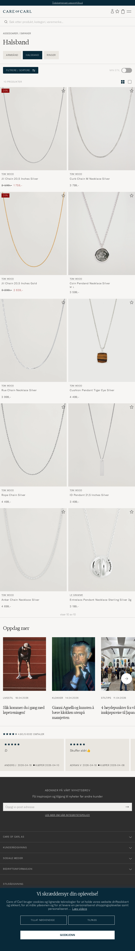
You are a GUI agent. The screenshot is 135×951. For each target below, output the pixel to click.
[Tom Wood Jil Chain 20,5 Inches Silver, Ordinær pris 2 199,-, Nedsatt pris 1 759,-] (33, 137)
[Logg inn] (112, 11)
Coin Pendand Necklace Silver (90, 283)
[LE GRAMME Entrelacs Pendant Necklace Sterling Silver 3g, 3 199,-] (101, 558)
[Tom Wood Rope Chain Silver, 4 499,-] (33, 453)
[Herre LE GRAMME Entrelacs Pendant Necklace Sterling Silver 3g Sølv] (101, 549)
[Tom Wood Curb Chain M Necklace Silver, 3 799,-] (101, 137)
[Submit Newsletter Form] (127, 807)
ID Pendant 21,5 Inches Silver (89, 495)
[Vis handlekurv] (123, 11)
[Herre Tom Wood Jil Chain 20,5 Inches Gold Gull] (33, 233)
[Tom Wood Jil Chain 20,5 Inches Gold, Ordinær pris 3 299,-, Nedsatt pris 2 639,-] (33, 243)
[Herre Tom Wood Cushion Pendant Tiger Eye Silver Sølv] (101, 340)
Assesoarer (10, 33)
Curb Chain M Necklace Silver (90, 178)
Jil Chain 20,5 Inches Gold (19, 283)
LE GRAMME (76, 595)
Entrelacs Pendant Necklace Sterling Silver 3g (100, 599)
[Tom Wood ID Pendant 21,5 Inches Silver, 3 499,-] (101, 453)
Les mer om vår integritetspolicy (67, 815)
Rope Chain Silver (13, 495)
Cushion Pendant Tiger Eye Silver (92, 390)
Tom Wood (8, 174)
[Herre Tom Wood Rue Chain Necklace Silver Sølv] (33, 340)
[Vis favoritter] (117, 11)
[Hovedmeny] (129, 11)
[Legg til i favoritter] (62, 91)
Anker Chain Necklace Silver (20, 599)
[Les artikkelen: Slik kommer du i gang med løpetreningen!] (24, 678)
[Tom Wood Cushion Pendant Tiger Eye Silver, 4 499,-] (101, 349)
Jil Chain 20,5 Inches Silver (20, 178)
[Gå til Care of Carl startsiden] (17, 11)
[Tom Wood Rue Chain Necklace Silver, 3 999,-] (33, 349)
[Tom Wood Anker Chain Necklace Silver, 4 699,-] (33, 558)
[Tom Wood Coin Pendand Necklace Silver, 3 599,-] (101, 243)
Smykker (25, 33)
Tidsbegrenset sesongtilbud (67, 2)
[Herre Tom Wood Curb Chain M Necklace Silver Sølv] (101, 128)
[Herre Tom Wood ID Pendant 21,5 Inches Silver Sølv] (101, 445)
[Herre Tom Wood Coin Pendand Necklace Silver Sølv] (101, 233)
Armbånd (12, 55)
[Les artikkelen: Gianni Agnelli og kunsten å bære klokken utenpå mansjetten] (73, 678)
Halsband (32, 55)
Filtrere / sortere (20, 70)
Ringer (51, 55)
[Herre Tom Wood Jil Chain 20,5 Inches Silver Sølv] (33, 128)
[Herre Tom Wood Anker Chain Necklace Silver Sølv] (33, 549)
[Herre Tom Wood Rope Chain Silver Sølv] (33, 445)
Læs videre (79, 908)
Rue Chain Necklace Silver (19, 390)
